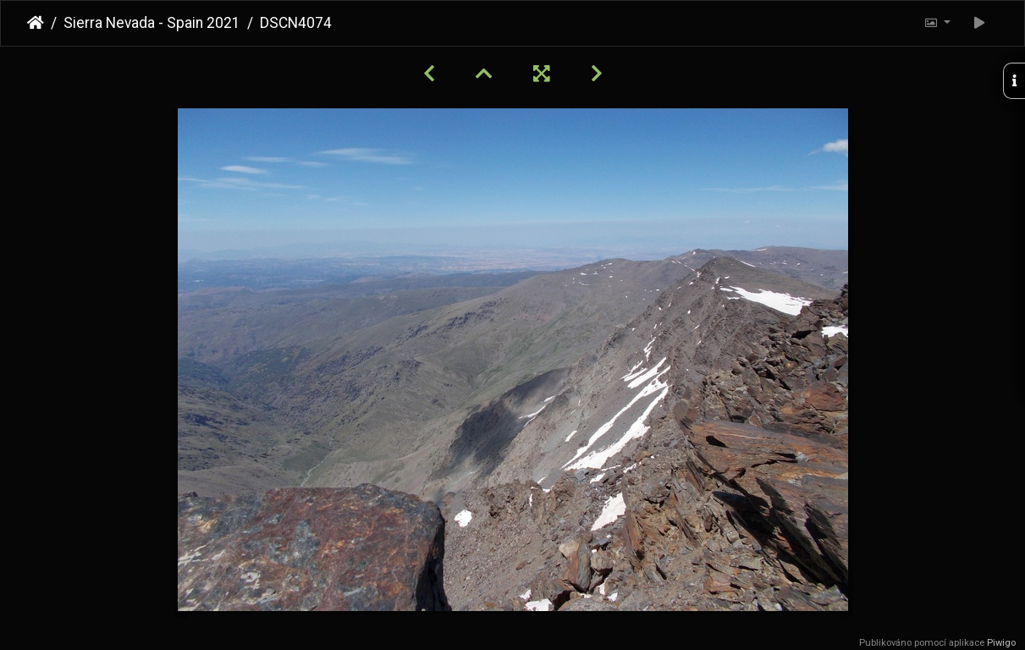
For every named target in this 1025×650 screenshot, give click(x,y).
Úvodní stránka (35, 23)
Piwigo (1001, 642)
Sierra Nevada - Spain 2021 (151, 22)
